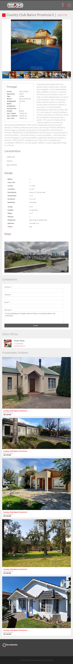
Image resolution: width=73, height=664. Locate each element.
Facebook (2, 652)
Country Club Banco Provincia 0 (15, 411)
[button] (69, 21)
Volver (4, 15)
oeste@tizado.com (19, 346)
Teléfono (8, 295)
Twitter (7, 652)
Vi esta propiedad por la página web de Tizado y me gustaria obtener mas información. (34, 317)
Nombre (8, 287)
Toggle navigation (4, 6)
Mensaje (8, 310)
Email (7, 302)
